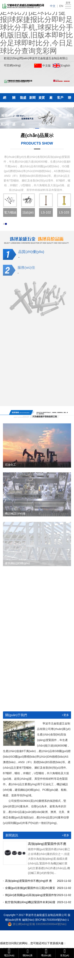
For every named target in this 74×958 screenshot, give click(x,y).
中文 (52, 6)
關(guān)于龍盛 (14, 99)
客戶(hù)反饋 (60, 99)
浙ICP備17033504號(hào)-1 (52, 919)
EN (61, 6)
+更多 (63, 715)
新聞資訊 (32, 99)
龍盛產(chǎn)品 (23, 99)
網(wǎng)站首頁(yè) (4, 99)
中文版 (46, 65)
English (65, 65)
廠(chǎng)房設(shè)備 (50, 99)
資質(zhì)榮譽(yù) (41, 99)
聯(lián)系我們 (69, 99)
